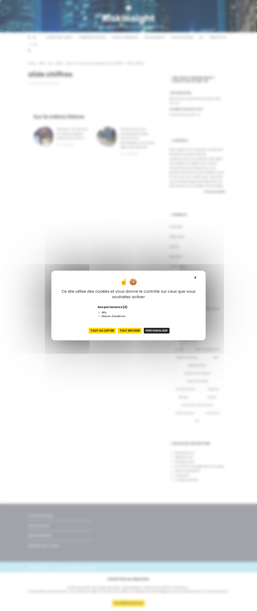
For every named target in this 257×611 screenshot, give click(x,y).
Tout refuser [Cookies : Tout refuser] (130, 331)
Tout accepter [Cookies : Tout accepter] (102, 331)
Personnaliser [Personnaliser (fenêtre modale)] (157, 331)
